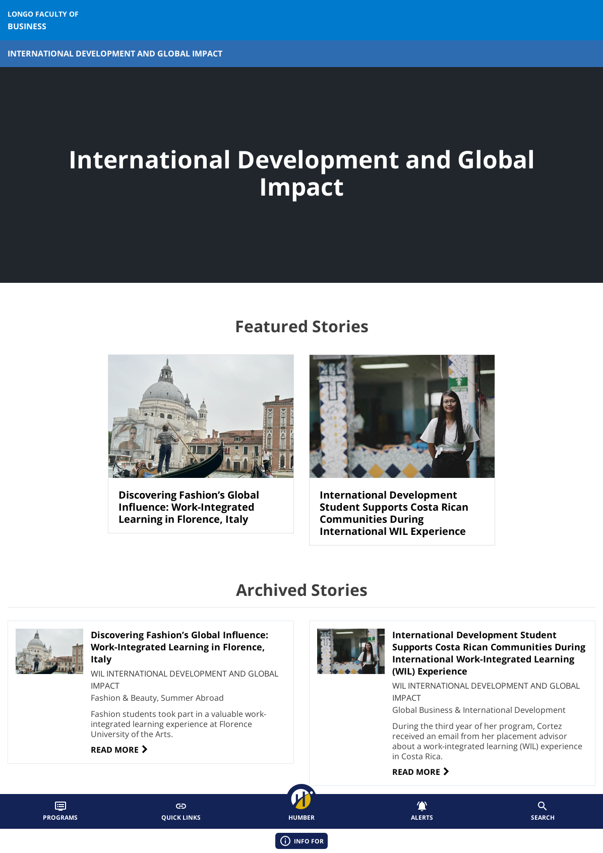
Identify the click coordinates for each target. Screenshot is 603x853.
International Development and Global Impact (115, 53)
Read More (120, 749)
